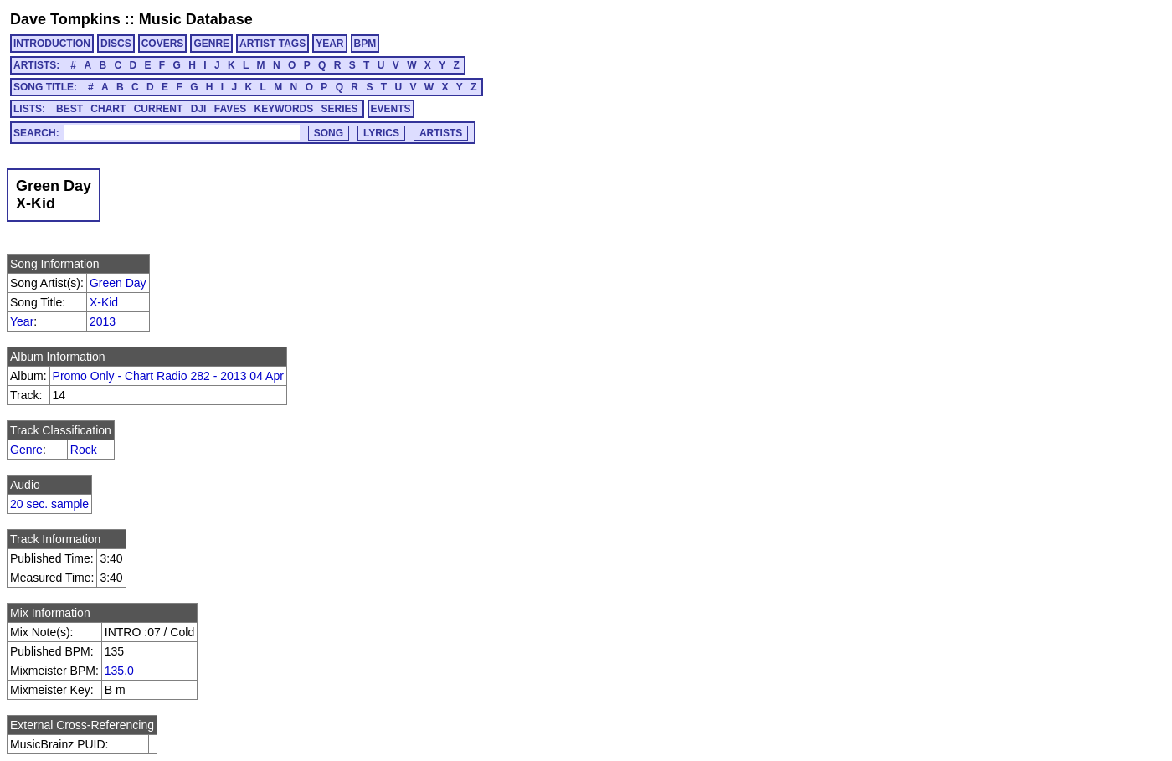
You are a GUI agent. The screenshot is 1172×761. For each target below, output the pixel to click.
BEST (69, 109)
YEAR (329, 43)
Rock (83, 449)
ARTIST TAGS (272, 43)
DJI (199, 109)
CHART (108, 109)
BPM (365, 43)
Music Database (196, 19)
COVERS (162, 43)
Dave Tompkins (65, 19)
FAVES (230, 109)
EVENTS (391, 109)
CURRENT (158, 109)
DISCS (115, 43)
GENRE (211, 43)
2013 (103, 321)
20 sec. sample (49, 504)
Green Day (118, 283)
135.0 (119, 670)
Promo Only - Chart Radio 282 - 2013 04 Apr (168, 376)
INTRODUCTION (51, 43)
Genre (26, 449)
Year (21, 321)
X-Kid (104, 302)
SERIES (339, 109)
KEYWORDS (284, 109)
